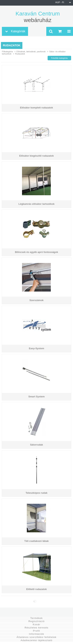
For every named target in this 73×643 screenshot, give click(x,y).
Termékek (36, 618)
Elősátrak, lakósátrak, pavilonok (31, 51)
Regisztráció (36, 621)
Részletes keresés (37, 627)
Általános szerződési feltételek (36, 637)
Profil (36, 630)
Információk (36, 634)
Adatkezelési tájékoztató (36, 640)
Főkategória (7, 51)
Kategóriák (18, 31)
